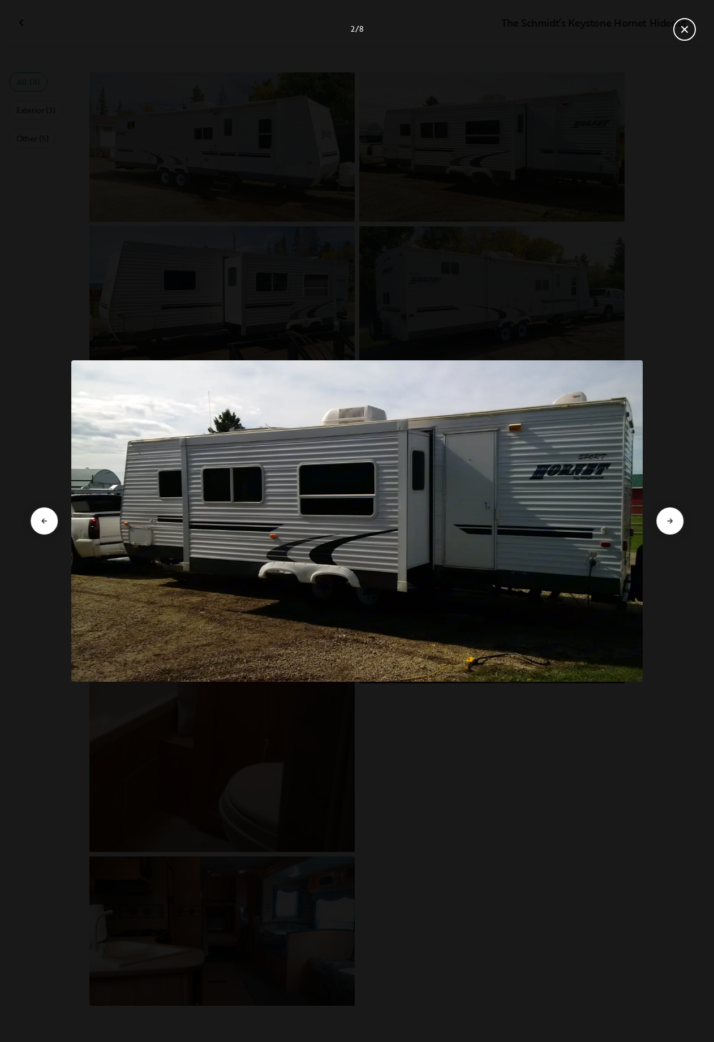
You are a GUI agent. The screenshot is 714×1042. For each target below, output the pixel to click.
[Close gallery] (684, 29)
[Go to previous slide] (44, 521)
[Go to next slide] (669, 521)
